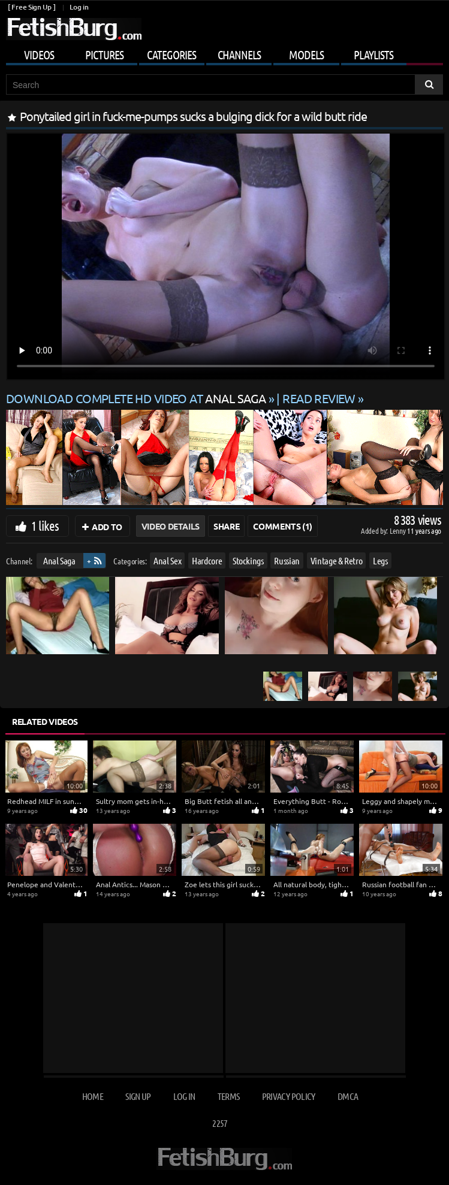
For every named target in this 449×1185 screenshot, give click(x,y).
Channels (239, 54)
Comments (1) (282, 526)
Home (92, 1096)
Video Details (170, 526)
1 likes (45, 525)
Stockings (248, 560)
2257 (219, 1123)
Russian (287, 560)
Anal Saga (59, 560)
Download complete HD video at (137, 398)
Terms (229, 1096)
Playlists (373, 54)
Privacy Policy (288, 1096)
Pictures (104, 54)
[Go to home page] (73, 29)
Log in (79, 7)
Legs (380, 560)
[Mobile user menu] (224, 52)
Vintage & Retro (337, 560)
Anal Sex (167, 560)
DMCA (347, 1096)
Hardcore (207, 560)
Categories (171, 54)
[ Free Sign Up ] (31, 7)
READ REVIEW (318, 398)
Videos (39, 54)
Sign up (137, 1096)
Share (226, 526)
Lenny (398, 530)
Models (306, 54)
